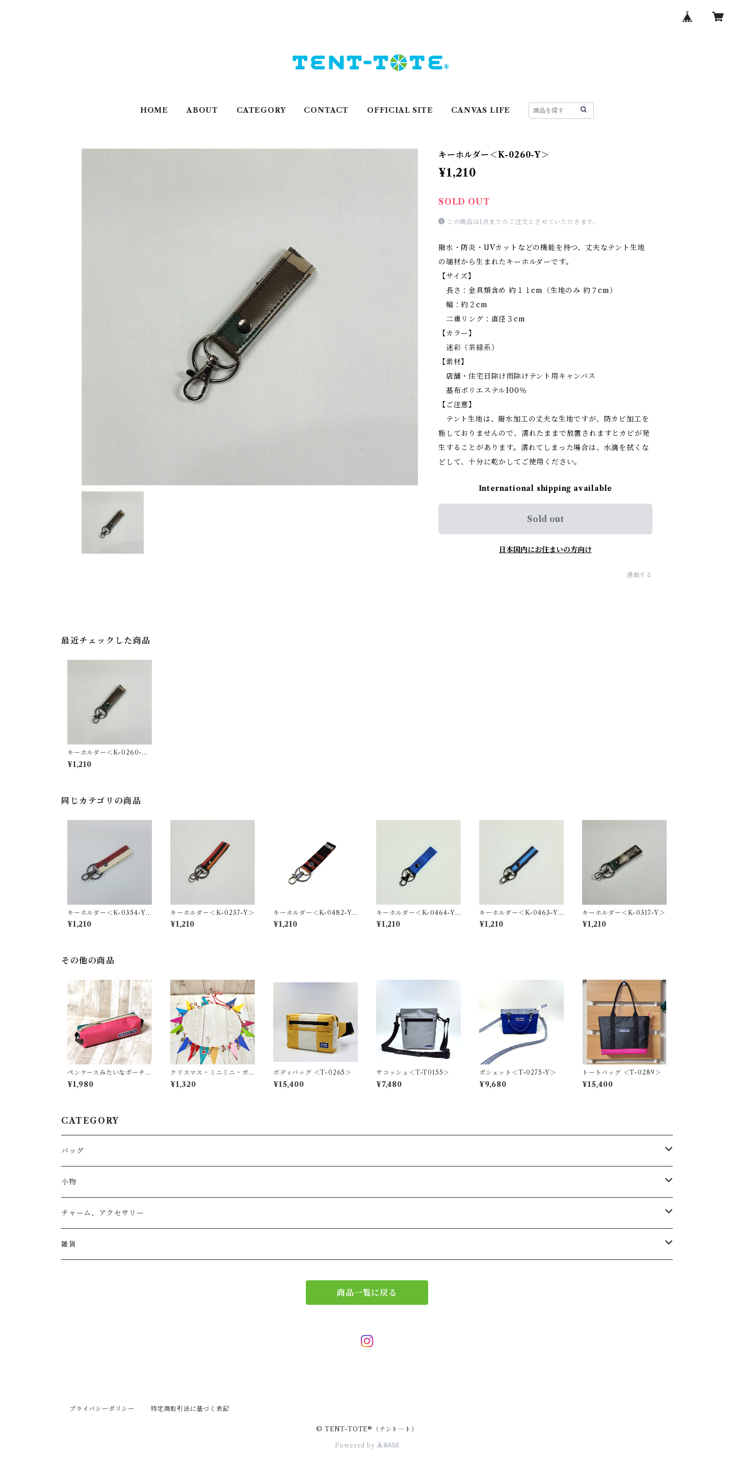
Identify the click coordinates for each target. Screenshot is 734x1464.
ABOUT (202, 110)
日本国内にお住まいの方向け (545, 549)
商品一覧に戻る (367, 1292)
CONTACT (326, 110)
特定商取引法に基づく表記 (190, 1408)
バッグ (72, 1150)
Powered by (367, 1445)
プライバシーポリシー (102, 1408)
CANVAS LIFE (480, 110)
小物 (68, 1181)
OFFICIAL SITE (400, 110)
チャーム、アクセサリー (102, 1213)
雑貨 (68, 1244)
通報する (639, 575)
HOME (154, 110)
